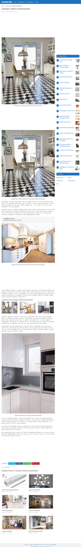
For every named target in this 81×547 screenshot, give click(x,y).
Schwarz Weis (7, 464)
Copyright (36, 542)
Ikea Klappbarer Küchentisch (67, 110)
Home (15, 2)
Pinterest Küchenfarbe (34, 508)
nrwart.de (7, 1)
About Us (48, 542)
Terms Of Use (42, 542)
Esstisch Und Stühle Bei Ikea (67, 133)
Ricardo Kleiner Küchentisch (67, 127)
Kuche (36, 2)
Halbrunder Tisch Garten (66, 156)
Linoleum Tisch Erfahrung (66, 150)
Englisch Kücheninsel (65, 122)
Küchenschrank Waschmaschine (10, 487)
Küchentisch (59, 180)
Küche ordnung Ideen (7, 508)
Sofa (57, 183)
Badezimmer (22, 2)
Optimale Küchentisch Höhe (36, 528)
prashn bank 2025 (47, 544)
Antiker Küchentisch (7, 528)
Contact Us (31, 542)
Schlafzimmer (29, 2)
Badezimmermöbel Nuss (66, 77)
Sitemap (26, 542)
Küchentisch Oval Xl (65, 93)
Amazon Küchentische (65, 105)
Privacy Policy (53, 542)
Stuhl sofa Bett (63, 99)
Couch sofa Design (64, 82)
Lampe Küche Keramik (34, 487)
